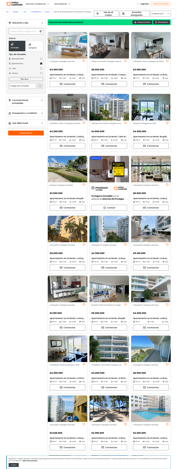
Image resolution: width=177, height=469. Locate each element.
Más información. (30, 461)
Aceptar (14, 465)
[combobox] (24, 31)
